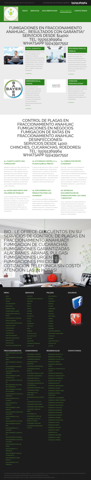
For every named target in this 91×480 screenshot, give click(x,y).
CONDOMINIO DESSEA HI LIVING (35, 373)
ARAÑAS (29, 303)
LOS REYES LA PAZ (32, 333)
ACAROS (29, 318)
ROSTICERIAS (51, 316)
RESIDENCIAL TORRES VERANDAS (56, 400)
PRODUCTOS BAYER (11, 320)
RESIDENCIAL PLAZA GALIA (55, 407)
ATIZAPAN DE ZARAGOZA (33, 343)
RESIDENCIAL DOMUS (53, 425)
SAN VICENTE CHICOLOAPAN (55, 333)
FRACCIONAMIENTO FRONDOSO (14, 437)
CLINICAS (50, 323)
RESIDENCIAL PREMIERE (54, 440)
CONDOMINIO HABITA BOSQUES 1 (35, 406)
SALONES (50, 326)
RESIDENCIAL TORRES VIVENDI (56, 390)
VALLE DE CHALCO (32, 336)
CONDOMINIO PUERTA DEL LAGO (35, 387)
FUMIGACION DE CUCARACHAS (35, 298)
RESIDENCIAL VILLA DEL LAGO (56, 359)
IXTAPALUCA (51, 336)
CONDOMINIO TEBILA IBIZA (34, 423)
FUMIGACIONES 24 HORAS (12, 311)
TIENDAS (50, 318)
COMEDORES (51, 308)
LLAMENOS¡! (28, 73)
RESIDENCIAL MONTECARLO (55, 373)
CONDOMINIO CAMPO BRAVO (34, 375)
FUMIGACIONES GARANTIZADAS (14, 323)
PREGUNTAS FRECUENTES (12, 338)
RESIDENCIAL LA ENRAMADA (55, 378)
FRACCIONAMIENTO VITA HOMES (14, 421)
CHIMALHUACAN (10, 328)
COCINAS (50, 321)
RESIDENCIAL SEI (52, 432)
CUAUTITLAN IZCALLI (53, 341)
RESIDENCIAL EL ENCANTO (55, 415)
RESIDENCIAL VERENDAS (54, 417)
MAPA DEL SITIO (10, 340)
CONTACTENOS (80, 11)
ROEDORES (30, 301)
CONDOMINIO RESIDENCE (33, 359)
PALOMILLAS (30, 316)
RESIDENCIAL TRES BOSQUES (55, 385)
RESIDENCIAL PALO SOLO (54, 380)
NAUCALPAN (30, 341)
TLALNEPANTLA (10, 330)
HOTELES (50, 298)
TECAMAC (50, 346)
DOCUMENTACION (49, 11)
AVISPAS (29, 308)
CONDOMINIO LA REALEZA (34, 354)
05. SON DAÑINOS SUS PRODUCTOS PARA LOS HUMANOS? (41, 193)
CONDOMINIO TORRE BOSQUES (35, 366)
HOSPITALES (51, 301)
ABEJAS (29, 306)
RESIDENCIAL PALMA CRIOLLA (56, 402)
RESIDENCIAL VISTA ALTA (54, 427)
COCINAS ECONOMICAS (54, 331)
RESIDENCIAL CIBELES (54, 361)
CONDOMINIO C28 (31, 413)
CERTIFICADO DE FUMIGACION (13, 318)
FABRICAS (50, 311)
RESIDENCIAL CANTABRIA (54, 435)
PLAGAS (8, 301)
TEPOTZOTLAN (52, 343)
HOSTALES (51, 313)
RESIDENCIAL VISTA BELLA (55, 356)
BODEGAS (50, 303)
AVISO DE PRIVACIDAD (11, 335)
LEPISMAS (29, 311)
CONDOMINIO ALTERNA (33, 390)
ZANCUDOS (30, 326)
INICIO (25, 11)
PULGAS (29, 321)
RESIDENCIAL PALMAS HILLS (55, 354)
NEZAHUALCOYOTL (11, 325)
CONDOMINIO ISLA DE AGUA (34, 401)
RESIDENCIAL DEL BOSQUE (55, 410)
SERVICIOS (34, 11)
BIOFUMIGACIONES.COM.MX (48, 477)
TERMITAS (29, 331)
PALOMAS (29, 313)
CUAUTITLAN (30, 346)
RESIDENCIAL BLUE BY (54, 383)
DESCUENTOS (66, 11)
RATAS (28, 328)
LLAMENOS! (71, 74)
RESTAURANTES (52, 296)
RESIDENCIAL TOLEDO (54, 422)
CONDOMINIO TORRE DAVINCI (34, 404)
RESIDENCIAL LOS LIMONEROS (56, 397)
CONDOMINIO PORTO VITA (33, 380)
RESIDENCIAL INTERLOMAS (55, 412)
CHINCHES (29, 296)
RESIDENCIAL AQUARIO (54, 388)
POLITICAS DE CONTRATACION (13, 345)
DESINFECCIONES (10, 308)
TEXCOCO (29, 338)
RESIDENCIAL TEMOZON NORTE (56, 375)
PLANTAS (50, 306)
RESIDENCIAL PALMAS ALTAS (55, 420)
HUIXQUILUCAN (10, 333)
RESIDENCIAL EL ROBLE (54, 437)
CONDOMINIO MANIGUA (33, 378)
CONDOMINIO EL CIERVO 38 (34, 416)
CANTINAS (51, 328)
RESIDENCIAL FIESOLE (54, 430)
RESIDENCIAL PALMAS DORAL (56, 405)
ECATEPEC (51, 338)
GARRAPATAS (30, 323)
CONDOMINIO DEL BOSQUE (34, 356)
